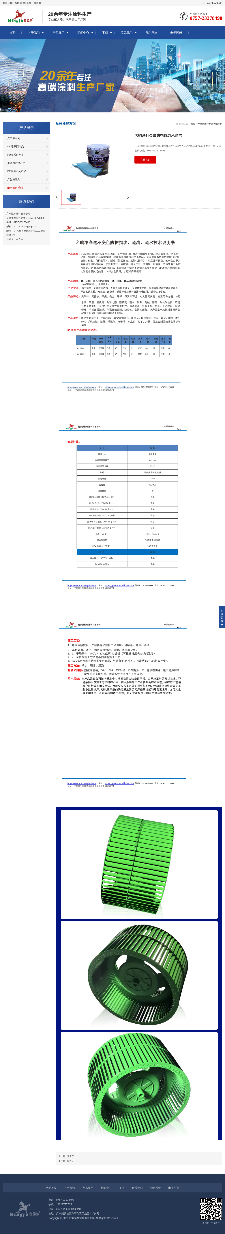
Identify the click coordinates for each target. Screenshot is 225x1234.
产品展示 (58, 32)
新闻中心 (83, 32)
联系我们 (127, 32)
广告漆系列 (13, 179)
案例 (105, 32)
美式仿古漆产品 (16, 163)
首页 (12, 32)
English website (214, 3)
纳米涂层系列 (15, 187)
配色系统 (151, 32)
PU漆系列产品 (15, 154)
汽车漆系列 (13, 138)
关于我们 (34, 32)
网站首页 (51, 1187)
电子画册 (176, 32)
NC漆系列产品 (15, 146)
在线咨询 (145, 159)
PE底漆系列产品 (16, 171)
